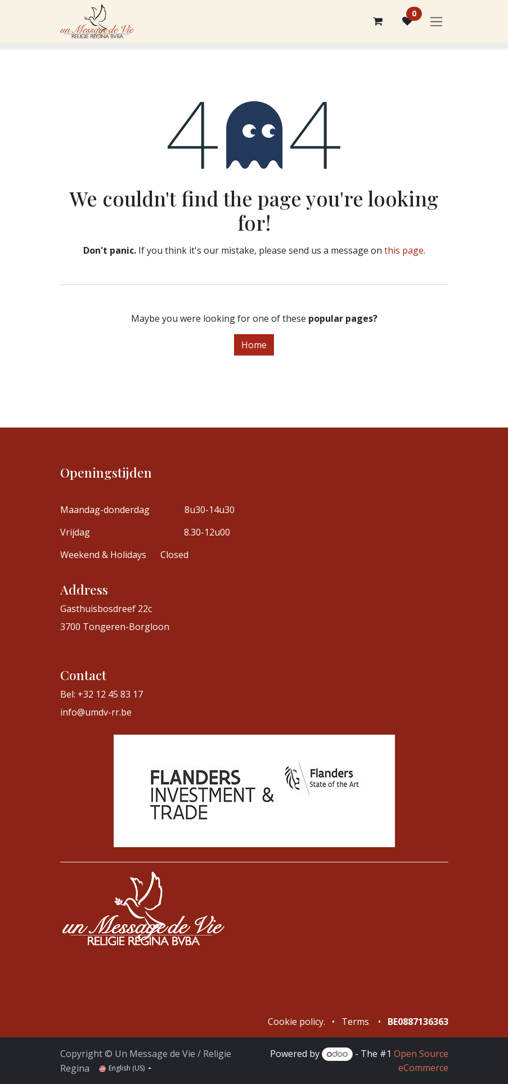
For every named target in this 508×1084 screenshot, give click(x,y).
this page (404, 250)
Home (254, 345)
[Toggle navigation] (436, 21)
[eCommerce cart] (378, 21)
